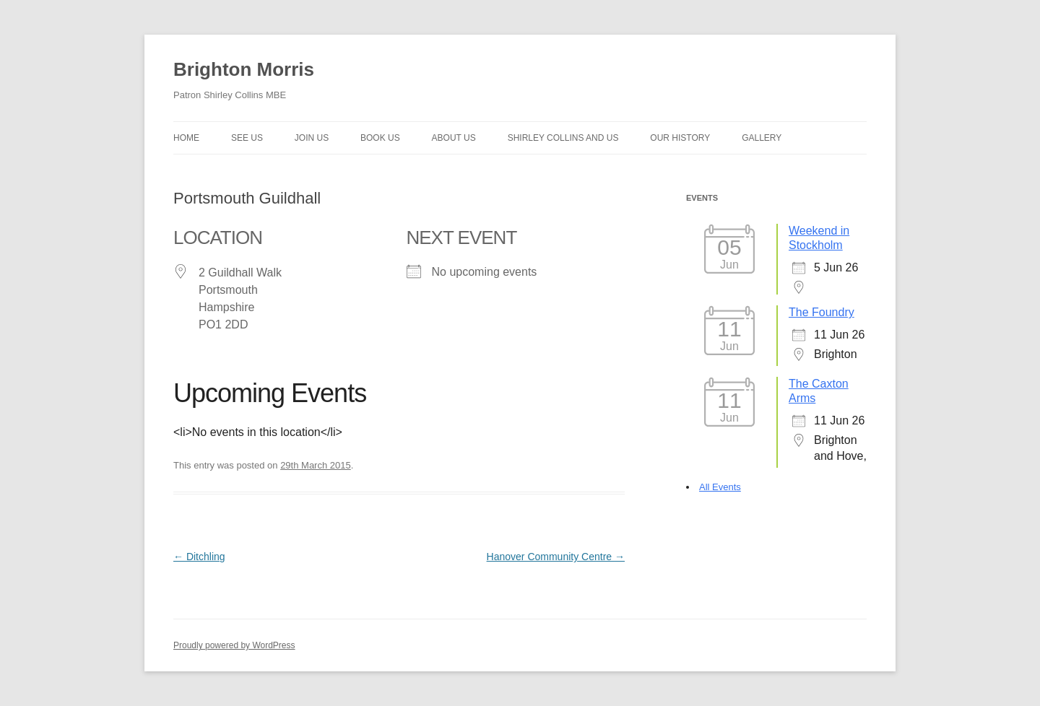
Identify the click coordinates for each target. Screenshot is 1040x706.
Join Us (312, 138)
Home (186, 138)
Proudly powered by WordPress (234, 645)
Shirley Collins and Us (563, 138)
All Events (720, 486)
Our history (680, 138)
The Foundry (821, 312)
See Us (247, 138)
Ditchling (199, 556)
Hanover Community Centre (556, 556)
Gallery (761, 138)
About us (454, 138)
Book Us (380, 138)
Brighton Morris (243, 69)
